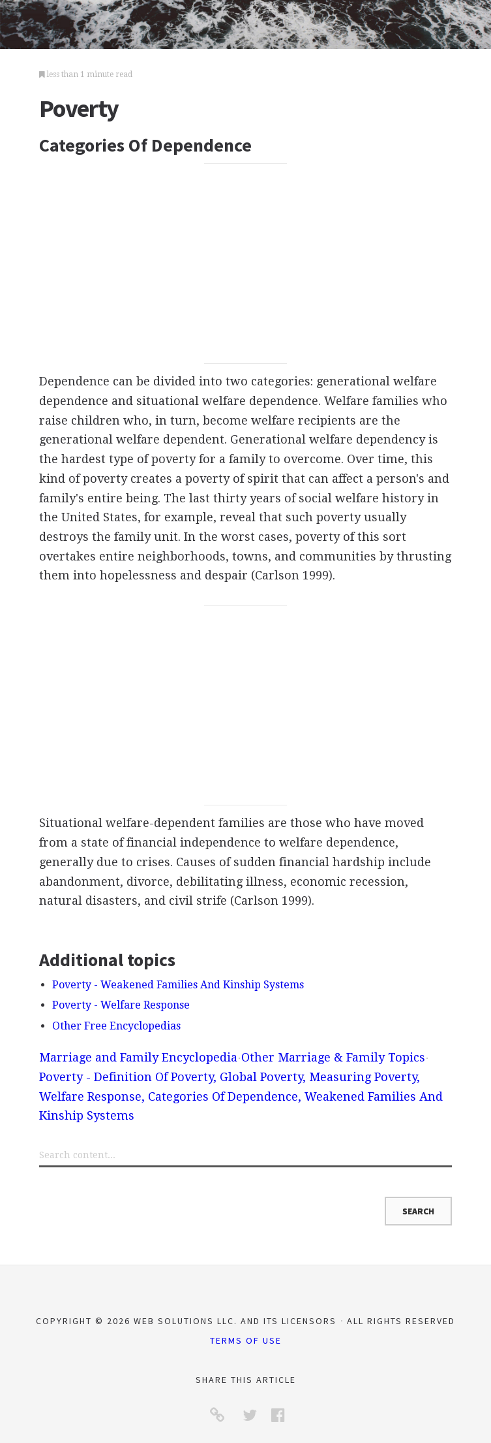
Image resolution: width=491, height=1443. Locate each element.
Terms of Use (246, 1340)
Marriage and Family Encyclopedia (138, 1057)
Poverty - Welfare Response (121, 1005)
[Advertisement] (245, 263)
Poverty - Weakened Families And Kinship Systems (178, 985)
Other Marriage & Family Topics (333, 1057)
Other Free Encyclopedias (116, 1026)
